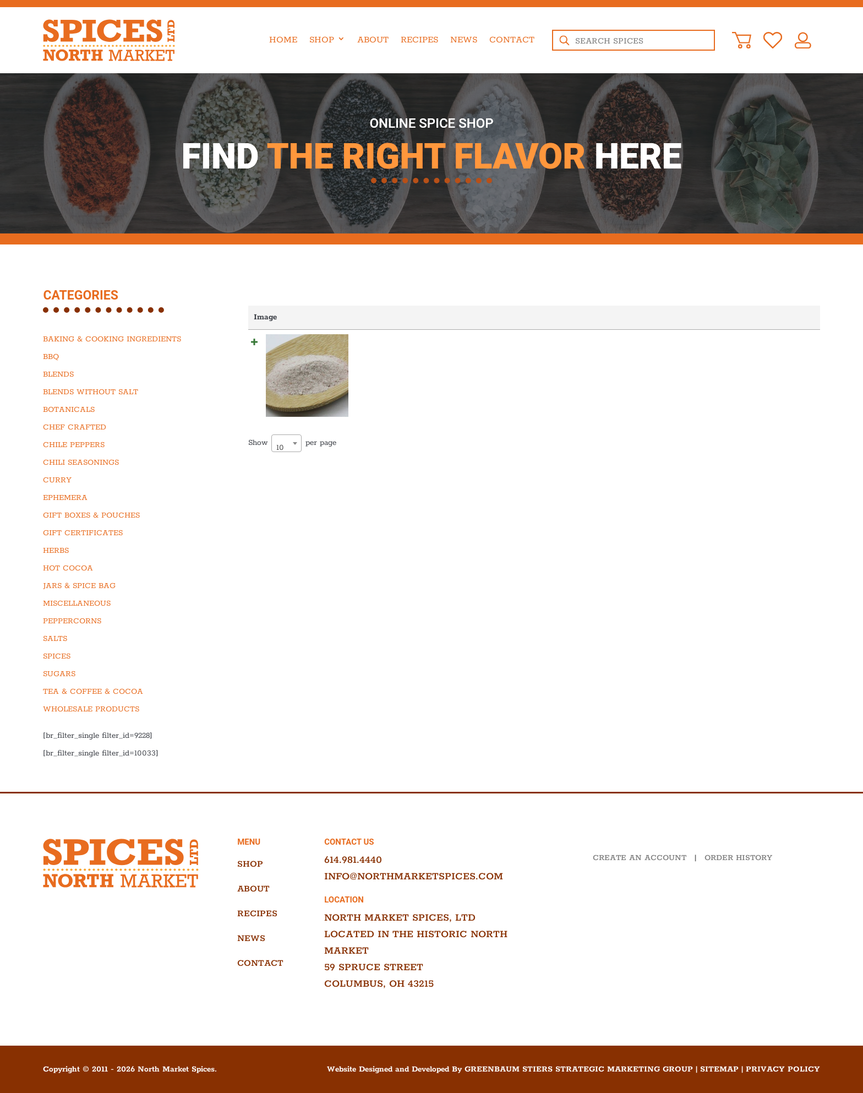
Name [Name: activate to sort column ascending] (346, 317)
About (373, 40)
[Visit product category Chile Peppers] (124, 445)
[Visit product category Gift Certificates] (124, 533)
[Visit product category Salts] (124, 639)
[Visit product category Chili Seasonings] (124, 462)
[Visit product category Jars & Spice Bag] (124, 586)
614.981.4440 (353, 860)
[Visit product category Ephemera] (124, 498)
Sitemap (719, 1069)
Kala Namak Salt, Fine (386, 343)
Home (283, 40)
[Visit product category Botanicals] (124, 409)
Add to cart (786, 343)
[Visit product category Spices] (124, 656)
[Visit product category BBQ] (124, 357)
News (463, 40)
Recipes (419, 40)
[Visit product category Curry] (124, 480)
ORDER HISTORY (738, 858)
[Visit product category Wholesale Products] (124, 709)
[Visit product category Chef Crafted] (124, 427)
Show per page (292, 431)
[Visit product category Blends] (124, 374)
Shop (321, 40)
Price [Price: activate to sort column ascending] (493, 317)
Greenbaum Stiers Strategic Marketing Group (579, 1069)
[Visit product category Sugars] (124, 674)
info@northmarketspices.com (413, 877)
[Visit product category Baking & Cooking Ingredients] (124, 339)
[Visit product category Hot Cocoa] (124, 568)
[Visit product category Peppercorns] (124, 621)
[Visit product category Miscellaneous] (124, 603)
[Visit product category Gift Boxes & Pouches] (124, 515)
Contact (511, 40)
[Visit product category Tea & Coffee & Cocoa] (124, 691)
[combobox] (286, 431)
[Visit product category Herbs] (124, 550)
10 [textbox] (280, 436)
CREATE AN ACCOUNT (639, 858)
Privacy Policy (783, 1069)
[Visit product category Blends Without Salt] (124, 392)
